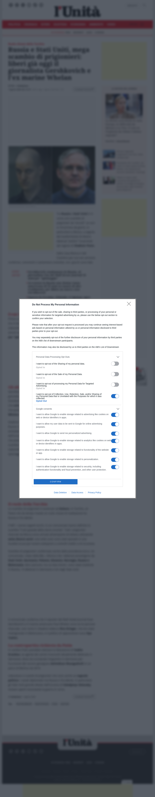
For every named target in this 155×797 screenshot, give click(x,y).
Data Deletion (60, 492)
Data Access (77, 492)
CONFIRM (55, 482)
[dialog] (77, 398)
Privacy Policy (94, 492)
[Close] (130, 305)
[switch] (115, 364)
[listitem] (77, 357)
